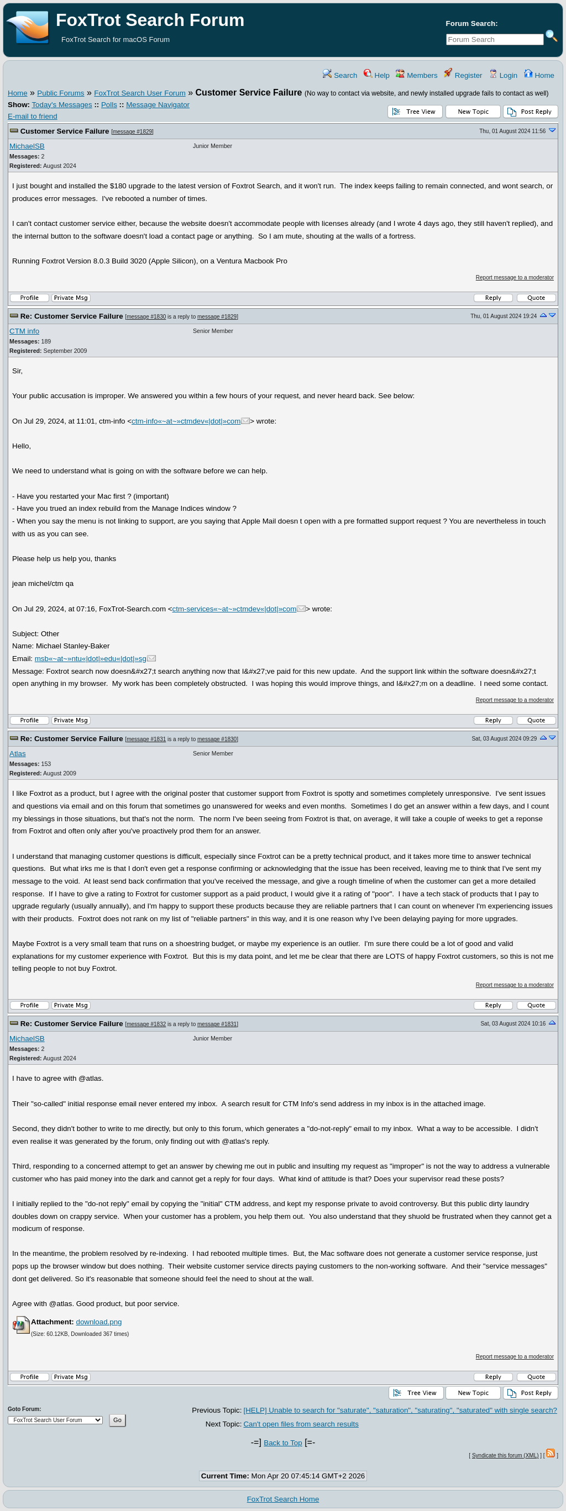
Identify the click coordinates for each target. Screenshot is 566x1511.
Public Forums (60, 93)
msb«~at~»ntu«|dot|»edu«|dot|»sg (90, 658)
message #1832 (146, 1024)
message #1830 (146, 317)
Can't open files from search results (300, 1424)
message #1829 (132, 132)
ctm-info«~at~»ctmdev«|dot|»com (186, 421)
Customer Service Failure (64, 131)
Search (340, 75)
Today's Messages (62, 105)
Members (416, 75)
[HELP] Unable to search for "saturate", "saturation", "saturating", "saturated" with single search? (400, 1410)
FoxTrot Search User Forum (139, 93)
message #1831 (146, 739)
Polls (109, 105)
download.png (99, 1322)
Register (463, 75)
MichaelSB (27, 146)
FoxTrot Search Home (283, 1499)
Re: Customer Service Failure (71, 316)
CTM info (24, 331)
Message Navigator (158, 105)
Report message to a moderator (515, 277)
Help (377, 75)
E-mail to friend (32, 116)
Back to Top (283, 1443)
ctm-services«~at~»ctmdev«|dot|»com (234, 609)
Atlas (17, 753)
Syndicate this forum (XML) (505, 1455)
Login (503, 75)
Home (539, 75)
